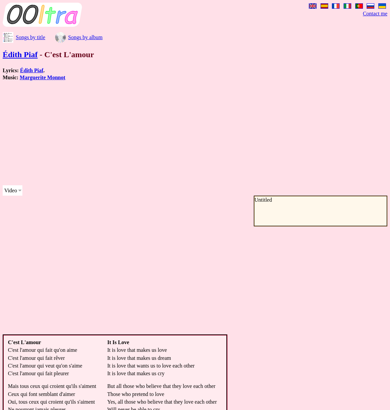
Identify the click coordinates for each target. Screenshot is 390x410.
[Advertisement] (171, 133)
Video (10, 190)
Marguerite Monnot (42, 77)
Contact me (375, 13)
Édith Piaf (20, 54)
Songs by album (85, 37)
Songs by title (30, 37)
